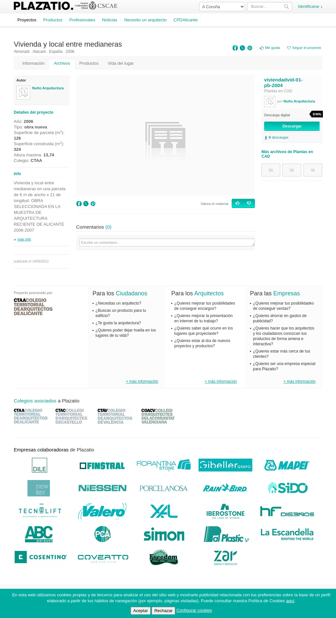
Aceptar (140, 610)
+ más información (142, 381)
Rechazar (163, 610)
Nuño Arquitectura (48, 88)
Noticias (109, 19)
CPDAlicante (186, 19)
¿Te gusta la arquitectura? (118, 323)
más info (24, 239)
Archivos (62, 63)
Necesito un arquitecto (145, 19)
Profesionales (82, 19)
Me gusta (272, 48)
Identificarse (308, 6)
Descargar (292, 126)
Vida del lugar (121, 63)
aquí (290, 600)
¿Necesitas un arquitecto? (118, 303)
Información (33, 63)
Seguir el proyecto (306, 48)
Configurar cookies (194, 610)
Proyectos (26, 19)
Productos (53, 19)
